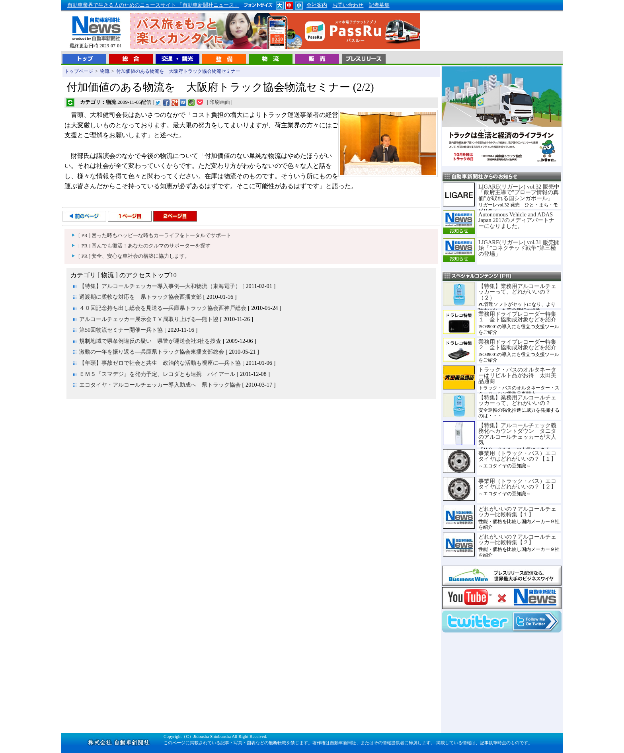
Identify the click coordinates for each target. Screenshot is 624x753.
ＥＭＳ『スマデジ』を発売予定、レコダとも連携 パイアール (157, 374)
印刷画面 (219, 102)
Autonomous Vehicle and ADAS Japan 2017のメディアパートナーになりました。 (516, 220)
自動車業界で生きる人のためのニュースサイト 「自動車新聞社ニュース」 (153, 5)
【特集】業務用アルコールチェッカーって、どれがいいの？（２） (517, 292)
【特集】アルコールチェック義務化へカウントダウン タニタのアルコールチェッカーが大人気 (517, 434)
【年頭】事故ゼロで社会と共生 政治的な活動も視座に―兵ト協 (160, 363)
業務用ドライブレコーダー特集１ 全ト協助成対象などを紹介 (517, 317)
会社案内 (316, 5)
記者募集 (379, 5)
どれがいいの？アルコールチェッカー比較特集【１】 (517, 512)
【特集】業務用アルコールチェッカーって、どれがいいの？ (517, 400)
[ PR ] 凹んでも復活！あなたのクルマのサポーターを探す (144, 246)
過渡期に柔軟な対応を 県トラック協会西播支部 (140, 297)
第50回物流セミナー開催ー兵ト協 (121, 330)
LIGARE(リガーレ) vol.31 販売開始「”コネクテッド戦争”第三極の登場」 (519, 248)
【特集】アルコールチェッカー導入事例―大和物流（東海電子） (160, 286)
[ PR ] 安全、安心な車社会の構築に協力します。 (134, 256)
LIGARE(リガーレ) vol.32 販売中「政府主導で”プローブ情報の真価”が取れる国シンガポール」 (519, 192)
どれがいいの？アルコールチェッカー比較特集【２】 (517, 539)
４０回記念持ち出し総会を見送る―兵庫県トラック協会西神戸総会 (162, 308)
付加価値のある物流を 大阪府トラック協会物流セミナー (178, 71)
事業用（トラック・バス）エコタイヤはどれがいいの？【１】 (517, 456)
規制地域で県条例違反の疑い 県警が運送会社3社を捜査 (150, 341)
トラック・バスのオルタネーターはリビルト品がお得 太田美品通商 (517, 375)
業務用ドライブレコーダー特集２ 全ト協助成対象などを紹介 (517, 344)
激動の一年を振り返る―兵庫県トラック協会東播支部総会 (151, 351)
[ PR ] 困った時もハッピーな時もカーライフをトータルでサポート (154, 235)
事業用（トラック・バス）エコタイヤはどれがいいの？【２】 (517, 484)
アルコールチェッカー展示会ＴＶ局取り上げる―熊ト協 (148, 319)
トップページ (78, 71)
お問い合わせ (347, 5)
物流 (104, 71)
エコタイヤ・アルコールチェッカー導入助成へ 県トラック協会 (160, 384)
